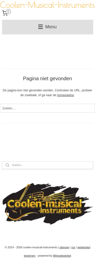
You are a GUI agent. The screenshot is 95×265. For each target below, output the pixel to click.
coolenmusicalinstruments (25, 232)
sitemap (64, 247)
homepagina (65, 95)
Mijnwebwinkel (62, 255)
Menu (47, 26)
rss (73, 247)
